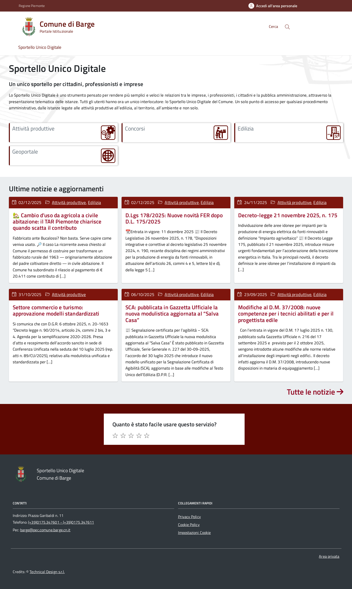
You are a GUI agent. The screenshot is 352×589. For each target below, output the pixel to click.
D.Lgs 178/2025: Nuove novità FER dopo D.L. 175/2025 (174, 218)
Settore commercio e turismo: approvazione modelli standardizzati (56, 310)
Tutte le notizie (315, 391)
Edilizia (94, 202)
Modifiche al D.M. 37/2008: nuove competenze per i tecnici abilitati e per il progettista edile (285, 313)
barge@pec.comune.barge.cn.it (45, 530)
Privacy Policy (189, 517)
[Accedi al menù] (10, 25)
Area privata (329, 556)
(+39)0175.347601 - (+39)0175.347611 (61, 522)
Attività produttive (69, 202)
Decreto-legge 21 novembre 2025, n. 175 (287, 215)
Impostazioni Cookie (194, 532)
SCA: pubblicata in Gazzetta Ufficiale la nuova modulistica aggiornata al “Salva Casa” (172, 313)
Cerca (273, 26)
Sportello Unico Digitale (39, 47)
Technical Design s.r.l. (47, 572)
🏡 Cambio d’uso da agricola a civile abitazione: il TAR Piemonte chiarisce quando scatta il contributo (57, 221)
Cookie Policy (189, 524)
